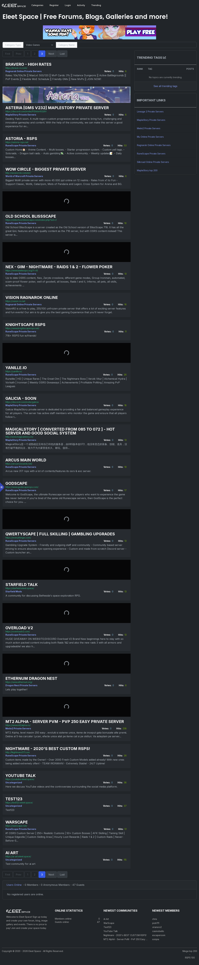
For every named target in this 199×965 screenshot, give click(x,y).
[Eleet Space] (14, 5)
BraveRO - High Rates (29, 64)
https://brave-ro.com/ (17, 68)
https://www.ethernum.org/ (19, 682)
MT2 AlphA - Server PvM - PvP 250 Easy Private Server (65, 722)
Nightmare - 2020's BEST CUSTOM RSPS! (48, 752)
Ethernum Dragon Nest (32, 678)
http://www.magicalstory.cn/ (20, 436)
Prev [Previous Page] (19, 53)
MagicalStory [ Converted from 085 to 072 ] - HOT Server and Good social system (61, 431)
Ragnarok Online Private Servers (24, 71)
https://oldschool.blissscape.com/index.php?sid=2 (31, 219)
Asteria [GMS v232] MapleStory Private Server (57, 108)
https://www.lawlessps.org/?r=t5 (22, 270)
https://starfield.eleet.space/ (20, 588)
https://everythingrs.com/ (19, 537)
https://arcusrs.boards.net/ (19, 463)
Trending (96, 5)
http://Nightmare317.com (18, 756)
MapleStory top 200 (147, 170)
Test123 (14, 803)
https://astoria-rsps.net (17, 142)
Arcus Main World (26, 460)
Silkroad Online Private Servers (153, 162)
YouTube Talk (21, 779)
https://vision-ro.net (16, 301)
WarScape (17, 826)
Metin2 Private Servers (19, 728)
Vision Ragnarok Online (32, 298)
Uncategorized (14, 786)
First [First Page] (8, 53)
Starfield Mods (14, 591)
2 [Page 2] (35, 53)
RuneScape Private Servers (21, 145)
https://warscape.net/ (17, 829)
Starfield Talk (22, 585)
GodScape (17, 483)
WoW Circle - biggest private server (46, 169)
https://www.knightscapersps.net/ (23, 328)
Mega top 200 (190, 955)
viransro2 (157, 931)
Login (68, 5)
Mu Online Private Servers (150, 136)
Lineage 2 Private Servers (150, 111)
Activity (81, 5)
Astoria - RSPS (22, 138)
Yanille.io (16, 368)
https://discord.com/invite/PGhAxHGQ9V (26, 111)
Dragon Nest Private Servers (22, 685)
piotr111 (155, 927)
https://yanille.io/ (14, 371)
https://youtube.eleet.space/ (20, 782)
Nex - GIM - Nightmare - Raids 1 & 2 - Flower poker (59, 267)
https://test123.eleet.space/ (19, 806)
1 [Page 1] (28, 53)
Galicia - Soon (21, 398)
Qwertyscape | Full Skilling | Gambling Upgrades (61, 534)
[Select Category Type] (40, 45)
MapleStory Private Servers (21, 114)
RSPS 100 (190, 961)
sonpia (155, 943)
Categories (37, 5)
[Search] (136, 45)
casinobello (158, 935)
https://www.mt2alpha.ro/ (18, 725)
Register (54, 5)
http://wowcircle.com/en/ (18, 172)
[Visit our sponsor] (99, 32)
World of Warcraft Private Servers (25, 176)
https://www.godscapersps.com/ (22, 487)
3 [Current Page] (42, 53)
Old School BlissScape (31, 216)
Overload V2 (20, 628)
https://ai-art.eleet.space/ (19, 860)
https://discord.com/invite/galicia (22, 402)
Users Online (14, 888)
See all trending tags (165, 86)
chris (154, 923)
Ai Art (12, 857)
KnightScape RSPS (26, 324)
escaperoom (158, 939)
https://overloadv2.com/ (18, 631)
